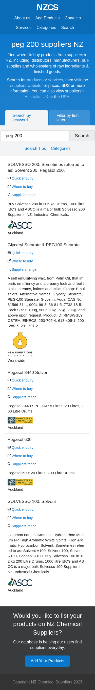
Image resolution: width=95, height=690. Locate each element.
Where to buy (20, 187)
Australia (32, 97)
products (34, 80)
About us (22, 18)
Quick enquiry (20, 178)
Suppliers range (22, 195)
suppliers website (25, 85)
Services (23, 27)
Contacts (73, 18)
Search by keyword (22, 117)
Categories (46, 27)
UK (45, 97)
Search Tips (35, 148)
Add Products (47, 18)
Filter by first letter (67, 117)
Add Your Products (47, 661)
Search (67, 27)
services (55, 80)
